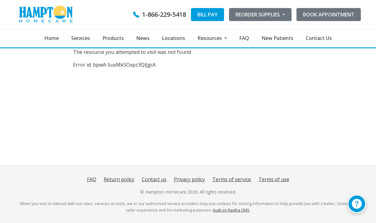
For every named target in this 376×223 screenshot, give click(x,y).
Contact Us (319, 38)
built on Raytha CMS (231, 210)
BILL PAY (207, 14)
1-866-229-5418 (159, 14)
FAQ (244, 38)
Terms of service (231, 179)
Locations (173, 38)
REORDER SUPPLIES (258, 14)
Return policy (119, 179)
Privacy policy (189, 179)
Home (51, 38)
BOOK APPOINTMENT (328, 14)
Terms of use (273, 179)
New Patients (277, 38)
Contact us (154, 179)
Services (80, 38)
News (142, 38)
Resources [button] (210, 38)
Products (113, 38)
